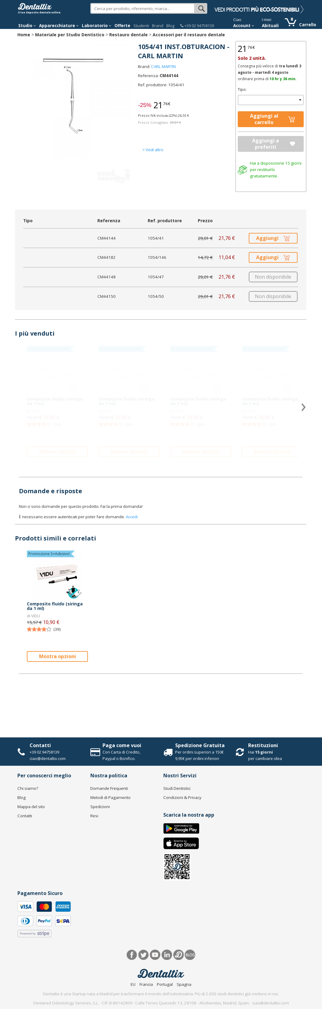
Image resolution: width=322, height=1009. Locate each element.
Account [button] (243, 25)
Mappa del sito (31, 806)
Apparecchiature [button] (59, 25)
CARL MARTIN (163, 66)
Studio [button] (27, 25)
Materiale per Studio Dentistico (69, 34)
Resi (94, 815)
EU (133, 984)
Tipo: (242, 89)
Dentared (178, 955)
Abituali (270, 25)
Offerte (122, 25)
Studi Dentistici (176, 788)
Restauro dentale (128, 34)
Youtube (155, 955)
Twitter (143, 955)
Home (23, 34)
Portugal (165, 984)
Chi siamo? (27, 788)
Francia (146, 984)
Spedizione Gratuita (200, 745)
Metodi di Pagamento (110, 797)
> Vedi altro (152, 149)
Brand (157, 25)
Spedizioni (100, 806)
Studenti (141, 25)
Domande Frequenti (109, 788)
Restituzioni (263, 745)
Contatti (40, 745)
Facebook (132, 955)
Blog (170, 25)
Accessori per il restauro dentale (189, 34)
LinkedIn (166, 955)
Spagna (184, 984)
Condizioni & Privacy (182, 797)
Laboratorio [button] (96, 25)
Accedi (132, 516)
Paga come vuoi (122, 745)
